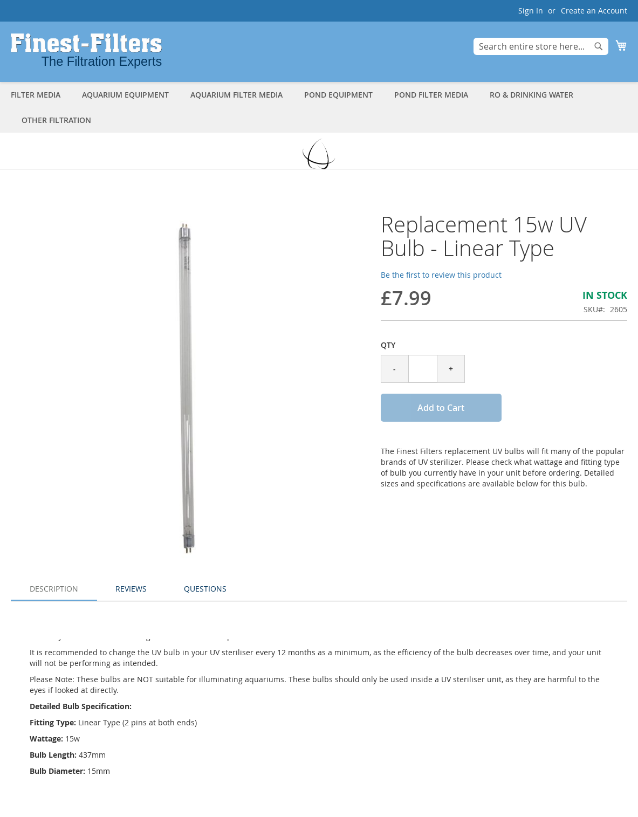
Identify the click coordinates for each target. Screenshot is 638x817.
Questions (205, 588)
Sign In (530, 10)
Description (54, 588)
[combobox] (541, 46)
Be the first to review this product (441, 275)
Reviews (131, 588)
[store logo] (86, 50)
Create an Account (594, 10)
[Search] (598, 46)
